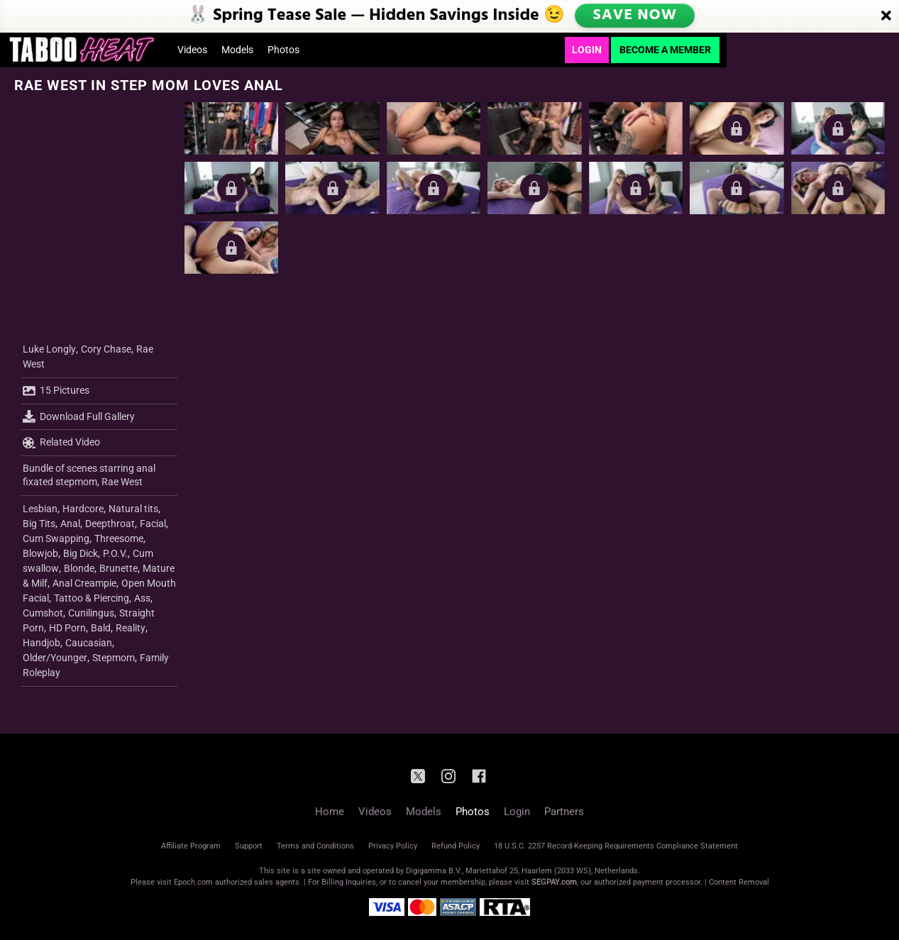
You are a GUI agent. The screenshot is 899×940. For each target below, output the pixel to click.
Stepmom (113, 657)
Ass (142, 598)
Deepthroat (110, 523)
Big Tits (39, 523)
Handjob (41, 642)
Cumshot (43, 613)
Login (587, 49)
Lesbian (40, 508)
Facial (153, 523)
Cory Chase (106, 349)
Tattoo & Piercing (91, 598)
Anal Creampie (84, 583)
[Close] (886, 16)
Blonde (79, 568)
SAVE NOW (636, 16)
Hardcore (83, 508)
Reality (130, 628)
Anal (70, 523)
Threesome (118, 538)
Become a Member (665, 49)
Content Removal (739, 882)
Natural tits (133, 508)
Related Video (61, 442)
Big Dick (80, 553)
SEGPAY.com (554, 882)
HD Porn (67, 628)
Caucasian (88, 642)
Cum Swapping (56, 538)
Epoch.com (193, 882)
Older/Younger (55, 657)
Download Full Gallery (79, 416)
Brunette (118, 568)
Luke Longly (49, 349)
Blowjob (40, 553)
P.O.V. (115, 553)
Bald (101, 628)
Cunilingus (91, 613)
